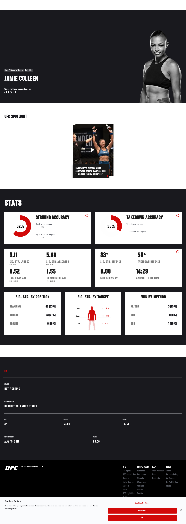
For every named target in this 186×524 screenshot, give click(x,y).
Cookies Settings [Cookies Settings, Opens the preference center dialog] (142, 503)
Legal (168, 467)
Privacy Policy (172, 474)
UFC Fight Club (129, 493)
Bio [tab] (6, 371)
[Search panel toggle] (176, 11)
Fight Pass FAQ (158, 471)
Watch (141, 11)
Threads (140, 478)
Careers (126, 478)
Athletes (33, 11)
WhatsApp (141, 482)
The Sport (127, 471)
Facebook (141, 471)
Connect (130, 11)
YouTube (140, 486)
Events (8, 11)
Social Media (143, 467)
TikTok (140, 489)
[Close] (181, 510)
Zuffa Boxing (155, 11)
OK (142, 518)
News (44, 11)
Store (125, 489)
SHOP (168, 11)
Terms (168, 471)
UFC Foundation (129, 474)
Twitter (140, 493)
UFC (124, 467)
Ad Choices (171, 478)
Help (154, 467)
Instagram (141, 474)
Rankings (20, 11)
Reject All (142, 511)
